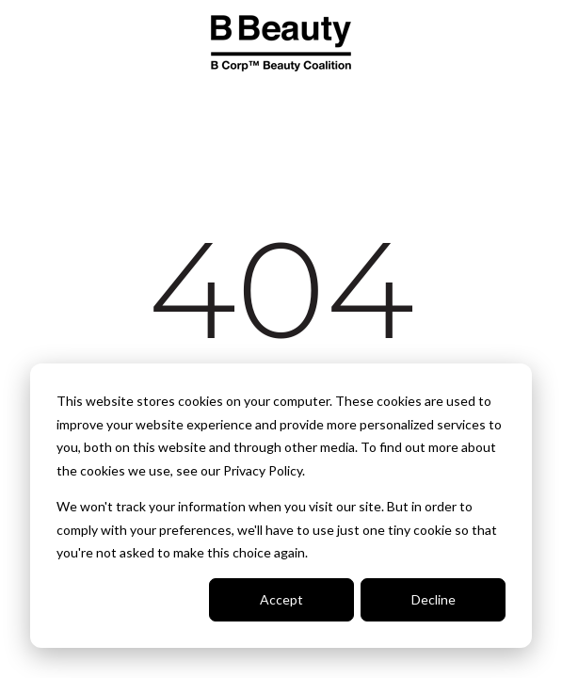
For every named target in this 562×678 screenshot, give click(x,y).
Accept (281, 599)
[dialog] (281, 505)
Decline (433, 599)
